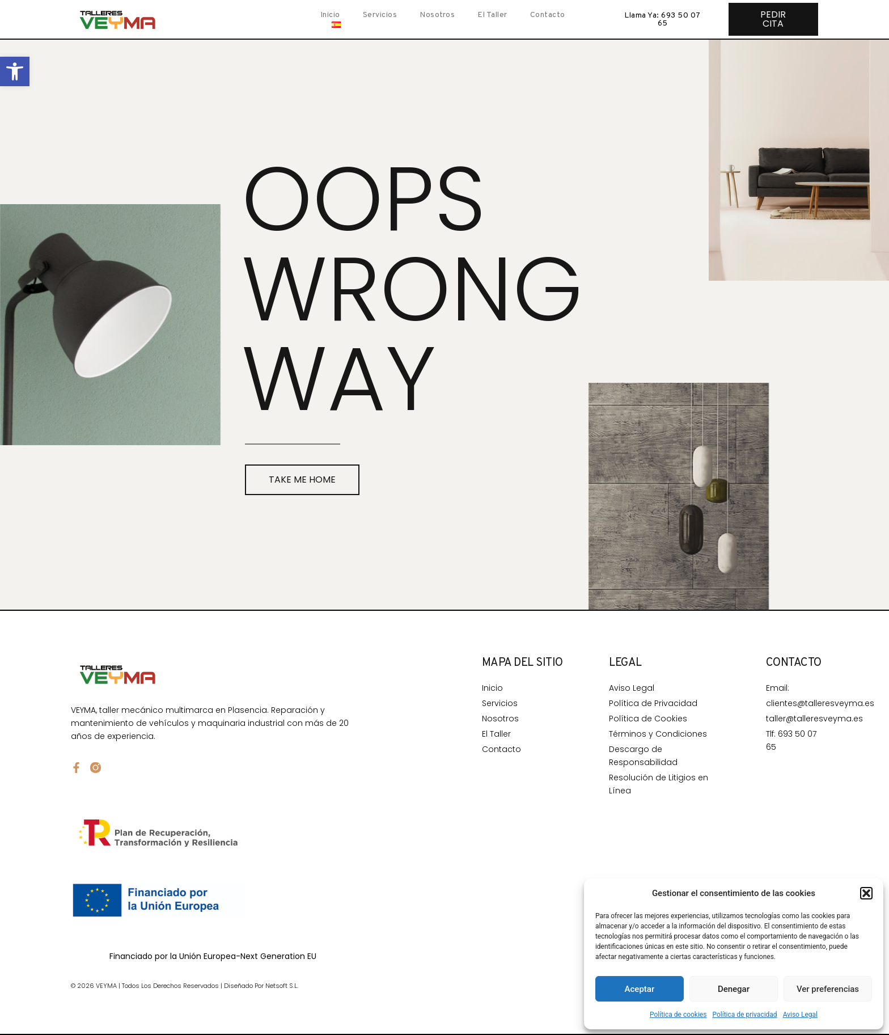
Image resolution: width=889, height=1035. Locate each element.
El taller (492, 15)
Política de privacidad (744, 1015)
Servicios (380, 15)
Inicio (330, 15)
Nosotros (437, 15)
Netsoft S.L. (281, 985)
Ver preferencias (828, 989)
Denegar (734, 989)
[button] (14, 71)
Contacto (547, 15)
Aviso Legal (800, 1015)
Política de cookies (678, 1015)
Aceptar (640, 989)
